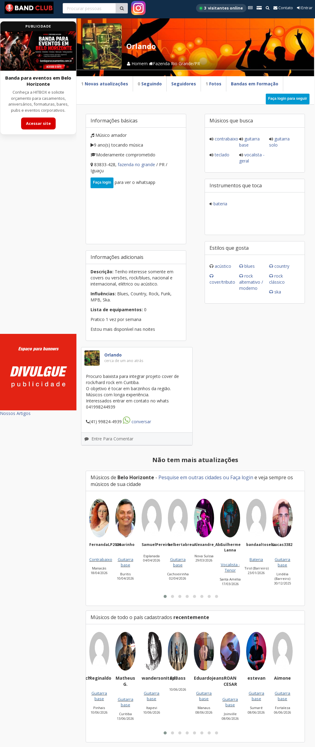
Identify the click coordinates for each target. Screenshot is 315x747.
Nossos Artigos (15, 413)
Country (281, 266)
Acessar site (38, 123)
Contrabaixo (225, 139)
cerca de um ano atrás (123, 360)
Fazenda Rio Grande (137, 164)
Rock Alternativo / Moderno (251, 282)
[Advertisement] (38, 238)
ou (226, 477)
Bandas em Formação (254, 84)
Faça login (102, 182)
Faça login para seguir (287, 98)
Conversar (137, 421)
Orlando (113, 355)
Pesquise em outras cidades (190, 477)
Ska (277, 292)
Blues (249, 266)
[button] (165, 596)
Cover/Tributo (222, 282)
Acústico (223, 266)
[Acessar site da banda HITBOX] (38, 51)
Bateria (219, 204)
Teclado (221, 155)
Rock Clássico (277, 279)
